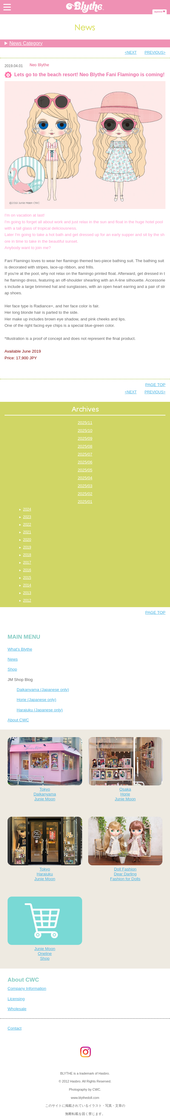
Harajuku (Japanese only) (40, 710)
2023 (27, 517)
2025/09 (85, 438)
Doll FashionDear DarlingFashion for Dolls (125, 849)
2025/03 (85, 486)
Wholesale (17, 1009)
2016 (27, 570)
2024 (27, 509)
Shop (12, 669)
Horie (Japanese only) (36, 699)
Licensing (16, 999)
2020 (27, 540)
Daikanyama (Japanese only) (43, 689)
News (13, 659)
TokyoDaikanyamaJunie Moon (45, 769)
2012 (27, 600)
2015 (27, 578)
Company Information (27, 988)
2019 (27, 547)
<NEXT (131, 52)
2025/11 (85, 422)
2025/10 (85, 430)
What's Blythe (20, 649)
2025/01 (85, 501)
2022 (27, 524)
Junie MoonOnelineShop (45, 929)
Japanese (158, 12)
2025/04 (85, 478)
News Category (25, 43)
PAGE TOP (155, 384)
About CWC (18, 720)
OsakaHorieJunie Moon (125, 769)
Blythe (85, 7)
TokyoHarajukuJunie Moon (45, 849)
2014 (27, 585)
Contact (15, 1028)
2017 (27, 562)
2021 (27, 532)
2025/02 (85, 493)
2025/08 (85, 446)
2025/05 (85, 470)
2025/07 (85, 454)
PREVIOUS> (155, 52)
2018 (27, 555)
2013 (27, 593)
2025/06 (85, 462)
